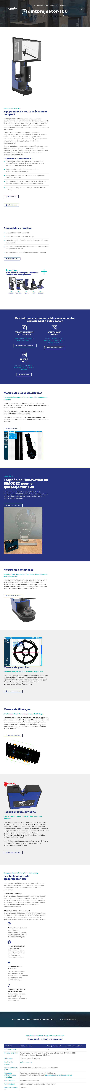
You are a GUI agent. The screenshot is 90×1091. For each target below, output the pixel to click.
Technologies (54, 129)
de (82, 3)
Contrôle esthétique (55, 1070)
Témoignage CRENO (34, 1076)
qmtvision (13, 773)
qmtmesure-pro (26, 691)
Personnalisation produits (25, 234)
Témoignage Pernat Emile (35, 1079)
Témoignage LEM (33, 1081)
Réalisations (31, 1072)
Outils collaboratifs (77, 1090)
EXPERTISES (39, 3)
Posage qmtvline (12, 301)
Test (55, 1036)
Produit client (69, 238)
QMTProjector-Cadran (27, 980)
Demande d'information (78, 1085)
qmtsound (56, 788)
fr (79, 3)
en (85, 3)
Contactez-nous (12, 185)
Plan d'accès (74, 1083)
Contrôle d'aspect (13, 1036)
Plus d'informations (13, 349)
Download (67, 1087)
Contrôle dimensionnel (34, 1036)
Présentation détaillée (68, 647)
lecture (52, 829)
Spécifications (74, 129)
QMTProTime (69, 980)
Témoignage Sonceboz (34, 1074)
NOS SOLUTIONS (28, 3)
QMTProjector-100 (27, 920)
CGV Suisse (75, 1087)
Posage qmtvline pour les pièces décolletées (74, 610)
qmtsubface (14, 788)
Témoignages (31, 1070)
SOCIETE (71, 3)
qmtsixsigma (57, 773)
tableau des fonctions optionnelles (58, 704)
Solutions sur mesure (48, 241)
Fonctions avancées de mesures (54, 610)
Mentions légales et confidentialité (22, 1087)
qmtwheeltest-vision (13, 404)
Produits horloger (54, 1076)
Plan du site (60, 1087)
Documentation (45, 737)
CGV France (82, 1087)
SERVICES (49, 3)
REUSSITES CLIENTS (60, 3)
